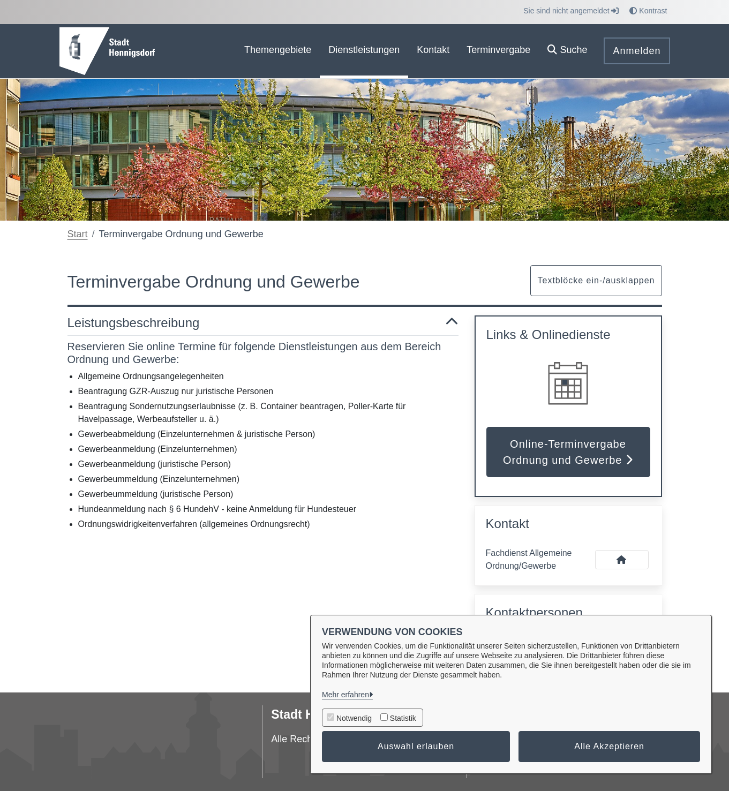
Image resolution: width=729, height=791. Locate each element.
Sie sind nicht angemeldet (571, 10)
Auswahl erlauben (416, 746)
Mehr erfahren (345, 694)
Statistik (403, 718)
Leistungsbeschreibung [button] (263, 323)
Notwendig (354, 718)
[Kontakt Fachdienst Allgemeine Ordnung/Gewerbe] (622, 559)
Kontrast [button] (648, 10)
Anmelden (636, 51)
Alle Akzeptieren (609, 746)
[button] (567, 51)
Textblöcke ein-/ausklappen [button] (596, 280)
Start (77, 234)
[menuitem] (278, 51)
